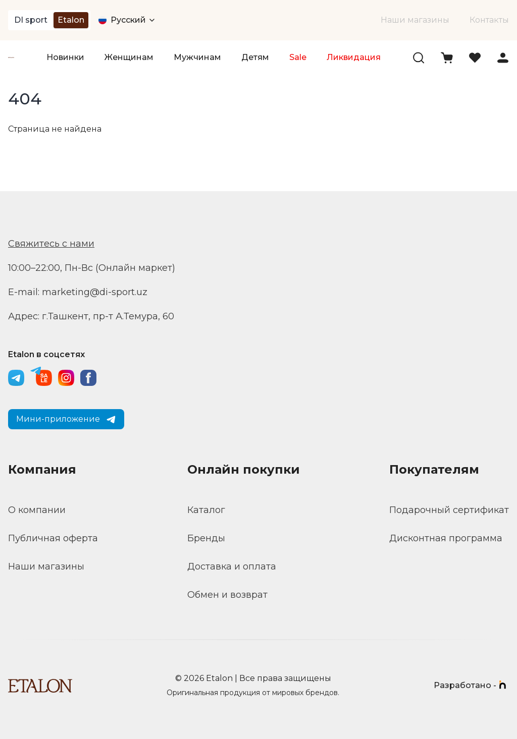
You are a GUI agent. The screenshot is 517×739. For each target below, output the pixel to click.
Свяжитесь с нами (51, 243)
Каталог (206, 510)
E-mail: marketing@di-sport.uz (77, 292)
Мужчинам (197, 57)
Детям (255, 57)
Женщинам (129, 57)
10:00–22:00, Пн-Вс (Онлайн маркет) (91, 267)
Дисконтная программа (445, 538)
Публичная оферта (53, 538)
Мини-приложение (66, 419)
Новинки (65, 57)
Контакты (489, 20)
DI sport (30, 20)
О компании (37, 510)
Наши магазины (415, 20)
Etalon (71, 20)
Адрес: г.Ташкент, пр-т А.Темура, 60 (91, 316)
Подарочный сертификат (449, 510)
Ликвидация (354, 57)
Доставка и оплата (231, 566)
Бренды (206, 538)
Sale (297, 57)
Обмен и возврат (227, 594)
